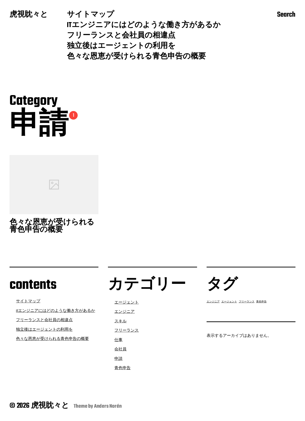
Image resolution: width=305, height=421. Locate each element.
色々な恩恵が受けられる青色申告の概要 (136, 57)
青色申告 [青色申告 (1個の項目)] (261, 302)
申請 (118, 359)
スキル (120, 321)
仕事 (118, 340)
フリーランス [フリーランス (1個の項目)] (246, 302)
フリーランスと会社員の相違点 (121, 36)
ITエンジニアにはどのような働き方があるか (144, 25)
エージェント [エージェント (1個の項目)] (229, 302)
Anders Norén (108, 406)
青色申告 (122, 368)
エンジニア (124, 312)
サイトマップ (90, 15)
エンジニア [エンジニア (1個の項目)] (213, 302)
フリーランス (126, 331)
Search (286, 15)
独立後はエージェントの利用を (121, 46)
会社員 (120, 349)
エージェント (126, 302)
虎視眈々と (29, 15)
